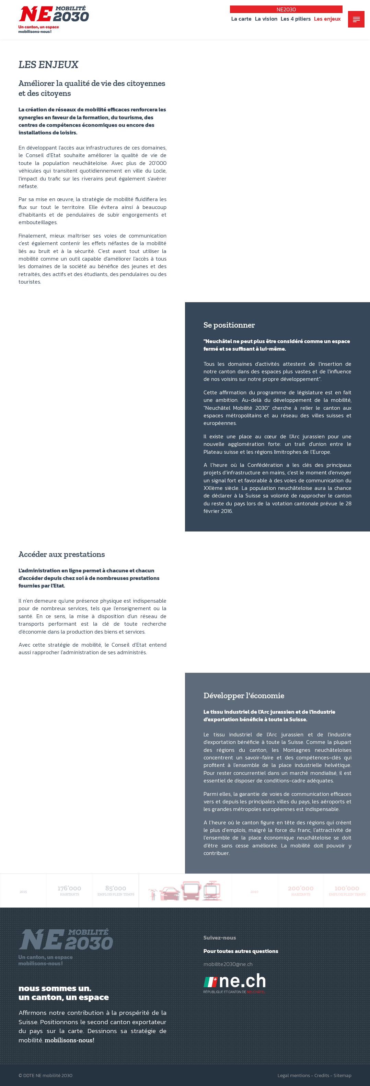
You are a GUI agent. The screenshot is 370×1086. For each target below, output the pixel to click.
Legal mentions (294, 1075)
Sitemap (342, 1075)
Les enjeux (327, 18)
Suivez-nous (220, 937)
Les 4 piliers (296, 18)
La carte (241, 18)
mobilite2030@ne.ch (228, 964)
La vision (266, 18)
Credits (321, 1075)
